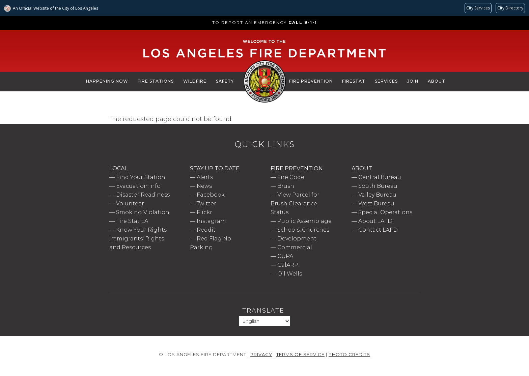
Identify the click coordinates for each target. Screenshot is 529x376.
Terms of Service (300, 354)
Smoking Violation (142, 212)
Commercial (294, 247)
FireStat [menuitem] (353, 81)
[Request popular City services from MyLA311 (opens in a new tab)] (478, 8)
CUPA (285, 256)
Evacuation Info (138, 186)
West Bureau (376, 203)
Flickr (204, 212)
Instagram (211, 221)
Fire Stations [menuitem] (156, 81)
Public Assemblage (304, 221)
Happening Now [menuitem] (107, 81)
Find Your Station (140, 177)
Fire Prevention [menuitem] (311, 81)
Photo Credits (349, 354)
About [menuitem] (436, 81)
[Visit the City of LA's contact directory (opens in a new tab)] (510, 8)
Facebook (211, 195)
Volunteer (130, 203)
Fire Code (290, 177)
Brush (285, 186)
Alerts (205, 177)
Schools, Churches (303, 230)
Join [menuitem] (412, 81)
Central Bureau (379, 177)
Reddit (206, 230)
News (204, 186)
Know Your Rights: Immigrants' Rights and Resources (138, 239)
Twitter (206, 203)
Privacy (261, 354)
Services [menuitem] (386, 81)
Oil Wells (289, 273)
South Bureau (377, 186)
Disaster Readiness (143, 195)
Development (296, 238)
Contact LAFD (378, 230)
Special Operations (385, 212)
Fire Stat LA (132, 221)
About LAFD (375, 221)
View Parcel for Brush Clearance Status (295, 203)
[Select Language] (264, 321)
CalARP (287, 265)
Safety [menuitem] (225, 81)
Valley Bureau (377, 195)
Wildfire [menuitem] (194, 81)
